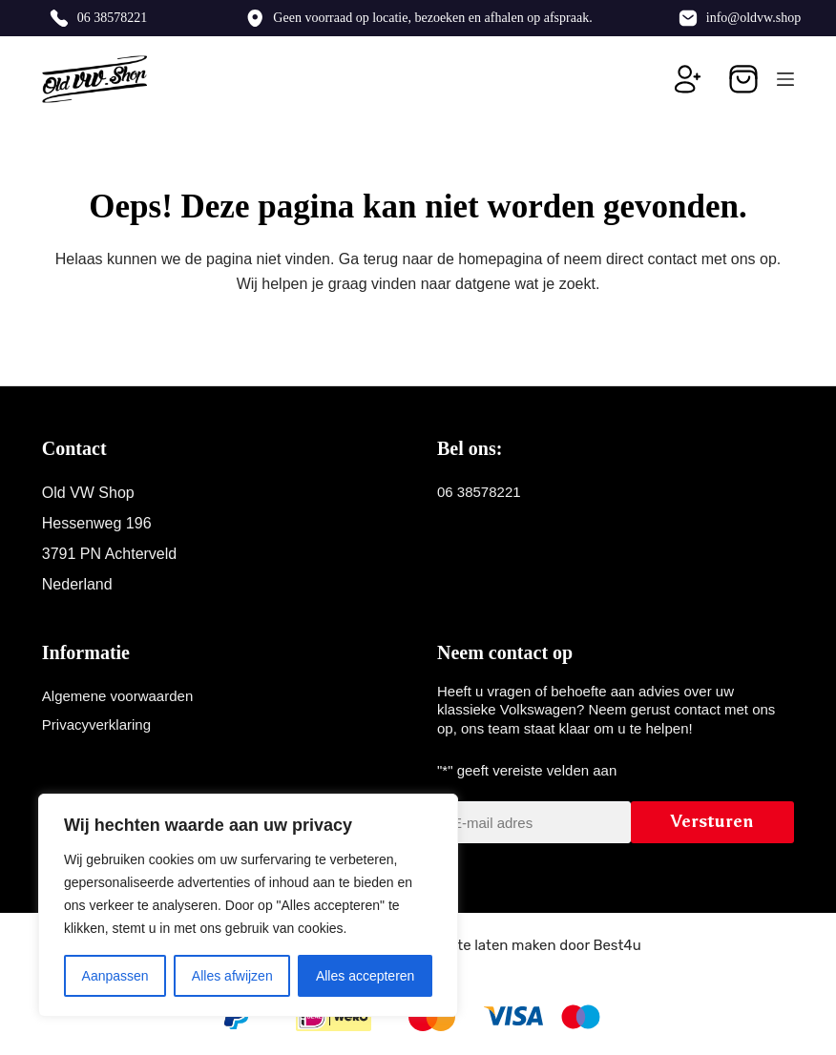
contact (673, 259)
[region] (248, 905)
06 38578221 (112, 17)
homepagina (500, 259)
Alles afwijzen (232, 975)
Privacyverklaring (96, 724)
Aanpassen (115, 975)
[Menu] (785, 79)
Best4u (616, 945)
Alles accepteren (365, 975)
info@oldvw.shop (753, 17)
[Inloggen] (688, 79)
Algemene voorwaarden (117, 696)
